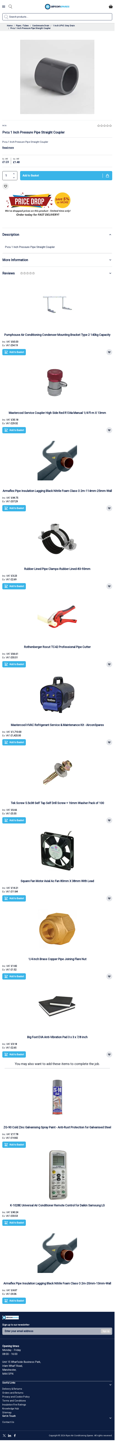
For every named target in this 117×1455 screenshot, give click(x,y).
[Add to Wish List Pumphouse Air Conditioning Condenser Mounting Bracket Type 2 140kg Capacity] (109, 352)
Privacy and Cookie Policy (16, 1396)
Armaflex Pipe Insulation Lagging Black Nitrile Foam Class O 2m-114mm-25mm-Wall (57, 491)
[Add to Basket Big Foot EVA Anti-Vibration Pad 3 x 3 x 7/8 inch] (14, 1054)
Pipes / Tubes (22, 26)
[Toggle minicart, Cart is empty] (111, 6)
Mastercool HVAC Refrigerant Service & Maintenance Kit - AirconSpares (57, 725)
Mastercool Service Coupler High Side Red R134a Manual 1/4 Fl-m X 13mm (57, 413)
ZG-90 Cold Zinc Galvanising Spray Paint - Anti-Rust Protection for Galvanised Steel (57, 1127)
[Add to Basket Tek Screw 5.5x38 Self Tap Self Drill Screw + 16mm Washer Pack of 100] (14, 820)
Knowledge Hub (10, 1408)
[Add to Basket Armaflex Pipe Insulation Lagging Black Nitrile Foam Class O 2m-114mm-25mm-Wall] (14, 508)
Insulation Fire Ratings (14, 1404)
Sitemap (7, 1412)
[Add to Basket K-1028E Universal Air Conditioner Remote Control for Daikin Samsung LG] (14, 1223)
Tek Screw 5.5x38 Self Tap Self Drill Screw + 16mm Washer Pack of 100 (57, 803)
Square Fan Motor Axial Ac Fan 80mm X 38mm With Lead (57, 881)
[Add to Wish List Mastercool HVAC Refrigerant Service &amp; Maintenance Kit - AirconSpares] (109, 742)
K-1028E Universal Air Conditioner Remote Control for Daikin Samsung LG (57, 1205)
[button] (104, 125)
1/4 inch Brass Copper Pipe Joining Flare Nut (57, 959)
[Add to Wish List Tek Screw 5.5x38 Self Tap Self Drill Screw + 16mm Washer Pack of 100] (109, 820)
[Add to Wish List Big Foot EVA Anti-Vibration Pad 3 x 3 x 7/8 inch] (109, 1054)
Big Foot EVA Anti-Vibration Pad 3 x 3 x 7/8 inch (57, 1037)
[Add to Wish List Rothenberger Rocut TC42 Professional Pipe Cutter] (109, 664)
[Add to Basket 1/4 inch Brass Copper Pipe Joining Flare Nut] (14, 976)
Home (10, 26)
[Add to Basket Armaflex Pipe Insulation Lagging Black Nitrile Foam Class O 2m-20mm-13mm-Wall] (14, 1301)
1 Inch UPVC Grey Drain (64, 26)
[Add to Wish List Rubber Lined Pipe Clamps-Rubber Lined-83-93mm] (109, 586)
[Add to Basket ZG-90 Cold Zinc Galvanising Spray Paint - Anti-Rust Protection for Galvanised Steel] (14, 1145)
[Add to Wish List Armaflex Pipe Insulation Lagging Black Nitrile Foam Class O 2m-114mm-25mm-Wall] (109, 508)
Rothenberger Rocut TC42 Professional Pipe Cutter (57, 647)
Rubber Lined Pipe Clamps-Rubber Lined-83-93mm (57, 569)
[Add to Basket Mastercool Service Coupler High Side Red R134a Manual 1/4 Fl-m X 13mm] (14, 430)
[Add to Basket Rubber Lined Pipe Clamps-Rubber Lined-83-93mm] (14, 586)
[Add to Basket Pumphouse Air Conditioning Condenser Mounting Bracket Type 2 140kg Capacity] (14, 352)
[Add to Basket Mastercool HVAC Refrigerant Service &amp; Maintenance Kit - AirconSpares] (14, 742)
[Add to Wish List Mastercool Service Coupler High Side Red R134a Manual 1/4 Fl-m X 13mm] (109, 430)
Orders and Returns (12, 1392)
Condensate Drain (40, 26)
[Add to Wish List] (5, 186)
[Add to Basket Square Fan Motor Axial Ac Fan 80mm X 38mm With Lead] (14, 898)
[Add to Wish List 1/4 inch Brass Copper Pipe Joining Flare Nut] (109, 976)
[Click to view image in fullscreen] (57, 77)
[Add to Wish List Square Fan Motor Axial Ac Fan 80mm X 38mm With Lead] (109, 898)
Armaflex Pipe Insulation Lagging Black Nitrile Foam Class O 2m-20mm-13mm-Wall (57, 1283)
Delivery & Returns (12, 1389)
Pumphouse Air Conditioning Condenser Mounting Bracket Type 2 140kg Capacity (57, 335)
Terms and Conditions (14, 1400)
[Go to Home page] (57, 6)
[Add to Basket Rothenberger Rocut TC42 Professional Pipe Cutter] (14, 664)
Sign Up (106, 1331)
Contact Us (8, 1422)
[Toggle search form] (10, 6)
